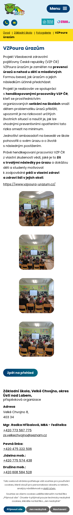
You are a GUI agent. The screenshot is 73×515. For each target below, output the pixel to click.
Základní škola (23, 33)
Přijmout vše (14, 509)
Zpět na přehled (20, 373)
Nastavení (59, 509)
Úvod (6, 33)
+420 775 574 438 (17, 460)
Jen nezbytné (37, 509)
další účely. (49, 488)
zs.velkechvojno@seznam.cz (14, 23)
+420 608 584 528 (17, 472)
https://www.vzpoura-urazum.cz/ (29, 184)
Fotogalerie (43, 33)
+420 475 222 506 (17, 449)
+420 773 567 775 (6, 23)
